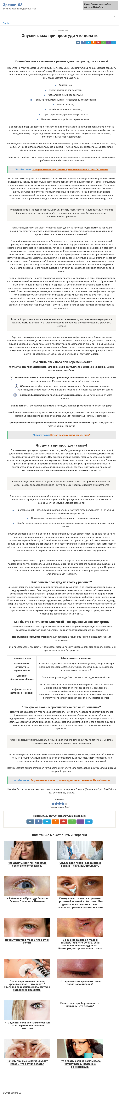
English (6, 23)
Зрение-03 (12, 5)
